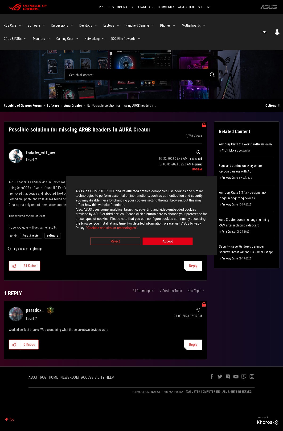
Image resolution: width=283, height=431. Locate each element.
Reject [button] (115, 241)
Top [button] (11, 419)
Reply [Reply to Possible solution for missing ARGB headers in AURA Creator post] (193, 266)
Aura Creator (73, 105)
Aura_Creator (31, 235)
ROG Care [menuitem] (10, 25)
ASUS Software (230, 150)
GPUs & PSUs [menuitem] (13, 39)
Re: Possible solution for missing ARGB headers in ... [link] (122, 105)
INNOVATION (125, 7)
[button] (14, 266)
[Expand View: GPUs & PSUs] (25, 38)
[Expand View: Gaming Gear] (76, 38)
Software (53, 105)
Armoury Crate (230, 177)
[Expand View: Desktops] (95, 25)
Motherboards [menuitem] (191, 25)
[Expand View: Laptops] (117, 25)
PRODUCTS (106, 7)
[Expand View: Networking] (103, 38)
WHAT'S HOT (186, 7)
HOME (53, 377)
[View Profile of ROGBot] (197, 169)
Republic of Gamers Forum (23, 105)
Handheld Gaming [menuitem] (137, 25)
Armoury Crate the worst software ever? (245, 144)
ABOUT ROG (37, 377)
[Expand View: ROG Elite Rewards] (139, 38)
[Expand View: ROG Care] (19, 25)
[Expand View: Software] (43, 25)
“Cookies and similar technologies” (110, 228)
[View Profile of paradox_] (35, 310)
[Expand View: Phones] (174, 25)
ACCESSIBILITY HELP (97, 377)
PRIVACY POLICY (173, 392)
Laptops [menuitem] (108, 25)
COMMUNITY (166, 7)
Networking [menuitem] (92, 39)
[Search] (141, 74)
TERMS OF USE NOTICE (146, 392)
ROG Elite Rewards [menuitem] (123, 39)
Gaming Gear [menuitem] (64, 39)
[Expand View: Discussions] (71, 25)
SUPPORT (204, 7)
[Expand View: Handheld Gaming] (152, 25)
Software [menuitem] (34, 25)
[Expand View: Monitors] (48, 38)
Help (264, 32)
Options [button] (270, 105)
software (52, 235)
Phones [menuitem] (165, 25)
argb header (20, 248)
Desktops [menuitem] (85, 25)
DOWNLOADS (145, 7)
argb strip (35, 248)
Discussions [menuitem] (59, 25)
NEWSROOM (69, 377)
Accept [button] (168, 241)
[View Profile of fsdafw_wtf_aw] (40, 153)
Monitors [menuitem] (39, 39)
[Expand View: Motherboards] (204, 25)
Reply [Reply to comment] (193, 344)
